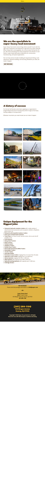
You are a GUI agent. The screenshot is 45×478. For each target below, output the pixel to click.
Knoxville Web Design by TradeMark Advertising (25, 316)
